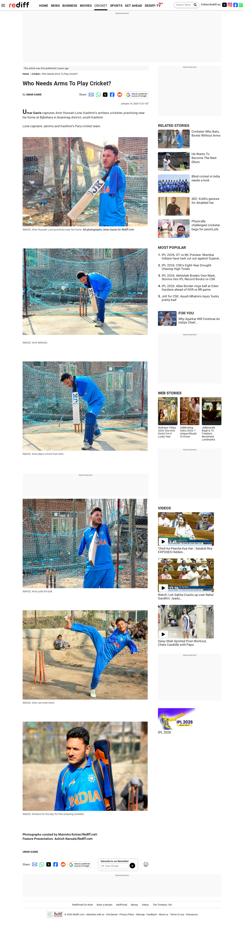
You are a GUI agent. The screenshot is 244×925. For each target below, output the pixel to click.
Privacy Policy (126, 914)
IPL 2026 (164, 732)
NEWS (55, 5)
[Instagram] (230, 4)
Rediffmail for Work (82, 904)
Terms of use (177, 914)
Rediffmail (121, 904)
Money (134, 904)
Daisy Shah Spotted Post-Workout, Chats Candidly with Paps (182, 642)
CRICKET (100, 5)
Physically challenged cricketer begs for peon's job (206, 225)
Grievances (192, 914)
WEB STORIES (169, 393)
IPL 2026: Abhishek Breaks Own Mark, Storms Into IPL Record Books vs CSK (188, 277)
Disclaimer (112, 914)
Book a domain (104, 904)
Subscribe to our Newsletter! (115, 861)
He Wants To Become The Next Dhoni (204, 158)
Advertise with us (95, 914)
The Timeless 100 (162, 904)
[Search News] (194, 5)
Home (26, 73)
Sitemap (140, 914)
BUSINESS (69, 5)
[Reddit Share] (118, 94)
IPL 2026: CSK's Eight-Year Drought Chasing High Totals (186, 267)
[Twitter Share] (104, 94)
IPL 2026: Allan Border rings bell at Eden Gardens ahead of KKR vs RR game (190, 287)
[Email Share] (90, 94)
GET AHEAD (133, 5)
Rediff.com (78, 914)
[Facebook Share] (111, 94)
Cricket (36, 73)
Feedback (152, 914)
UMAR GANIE (34, 94)
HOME (43, 5)
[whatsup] (241, 4)
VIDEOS (164, 508)
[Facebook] (235, 4)
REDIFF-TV (153, 5)
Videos (145, 904)
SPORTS (116, 5)
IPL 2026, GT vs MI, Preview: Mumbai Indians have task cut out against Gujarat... (191, 256)
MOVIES (86, 5)
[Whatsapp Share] (97, 94)
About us (163, 914)
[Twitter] (224, 4)
